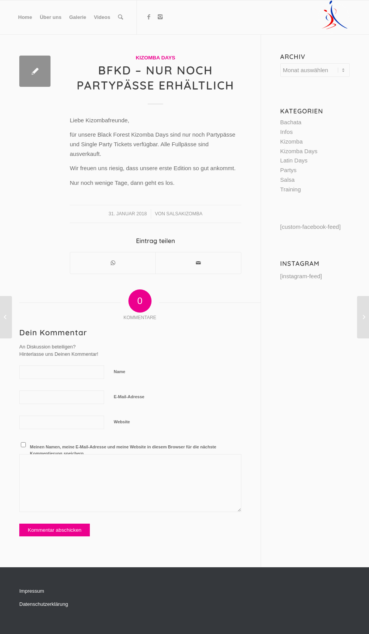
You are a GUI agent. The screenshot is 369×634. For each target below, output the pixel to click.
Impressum (31, 591)
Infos (286, 131)
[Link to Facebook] (149, 17)
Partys (288, 170)
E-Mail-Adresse (129, 396)
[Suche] (120, 17)
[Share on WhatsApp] (112, 263)
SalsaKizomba (184, 213)
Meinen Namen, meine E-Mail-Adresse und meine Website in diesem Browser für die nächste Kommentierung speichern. (123, 450)
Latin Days (294, 160)
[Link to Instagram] (160, 17)
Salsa (287, 179)
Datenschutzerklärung (43, 604)
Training (290, 189)
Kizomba (291, 141)
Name (119, 371)
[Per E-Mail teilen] (198, 263)
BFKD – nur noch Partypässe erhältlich (155, 78)
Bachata (291, 122)
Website (122, 421)
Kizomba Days (155, 58)
